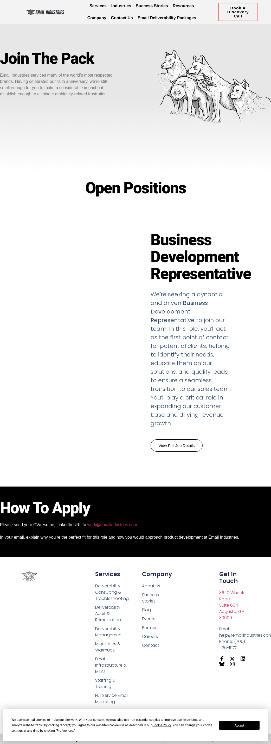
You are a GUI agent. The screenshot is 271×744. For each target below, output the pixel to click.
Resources (183, 6)
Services (98, 6)
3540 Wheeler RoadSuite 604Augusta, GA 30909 (233, 605)
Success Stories (152, 6)
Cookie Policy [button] (161, 725)
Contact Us (122, 18)
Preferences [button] (65, 731)
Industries (121, 6)
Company (96, 18)
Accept (239, 725)
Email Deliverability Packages (167, 18)
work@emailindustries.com (112, 524)
